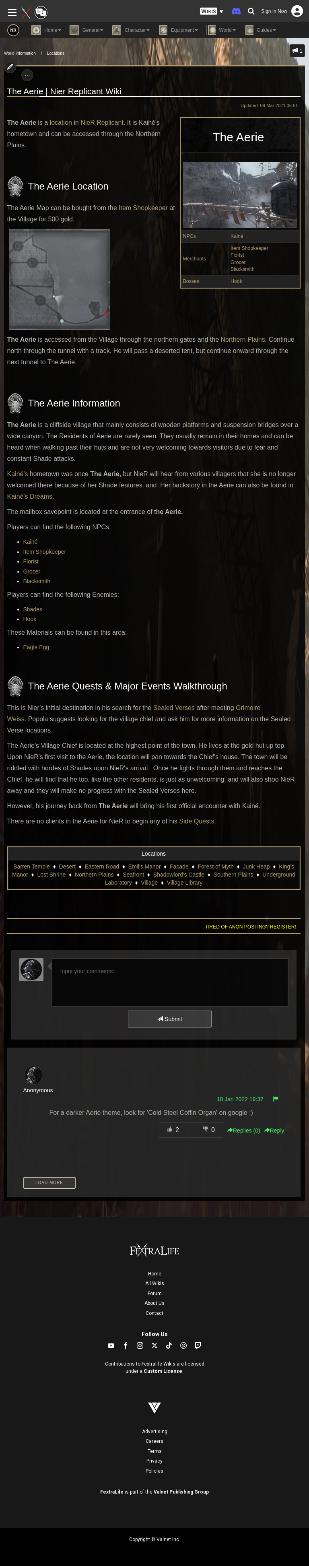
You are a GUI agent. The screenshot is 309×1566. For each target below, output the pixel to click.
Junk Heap (256, 866)
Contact (154, 1313)
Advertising (154, 1431)
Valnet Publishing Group (181, 1492)
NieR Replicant (102, 122)
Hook (236, 281)
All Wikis (154, 1283)
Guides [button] (260, 30)
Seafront (133, 874)
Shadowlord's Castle (178, 874)
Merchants (194, 259)
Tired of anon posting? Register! (250, 927)
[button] (211, 11)
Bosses (191, 281)
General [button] (86, 30)
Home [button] (46, 30)
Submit (169, 1019)
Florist (237, 255)
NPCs (189, 236)
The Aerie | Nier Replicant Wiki (64, 91)
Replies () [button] (243, 1130)
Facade (179, 866)
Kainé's (17, 473)
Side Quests (196, 821)
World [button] (220, 30)
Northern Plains (242, 339)
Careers (154, 1441)
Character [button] (130, 30)
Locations (55, 53)
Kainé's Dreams (29, 496)
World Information (20, 53)
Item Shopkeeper (249, 248)
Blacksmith (243, 269)
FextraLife (112, 1492)
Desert (67, 866)
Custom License (163, 1371)
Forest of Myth (215, 866)
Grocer (238, 262)
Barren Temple (31, 866)
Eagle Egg (36, 647)
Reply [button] (274, 1130)
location (61, 122)
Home (154, 1274)
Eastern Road (102, 866)
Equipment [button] (178, 30)
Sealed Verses (174, 707)
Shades (32, 609)
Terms (155, 1451)
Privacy (154, 1461)
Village (149, 882)
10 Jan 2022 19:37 (240, 1099)
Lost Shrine (51, 874)
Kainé (237, 236)
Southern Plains (233, 874)
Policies (154, 1471)
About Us (154, 1303)
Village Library (184, 882)
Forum (155, 1293)
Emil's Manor (144, 866)
